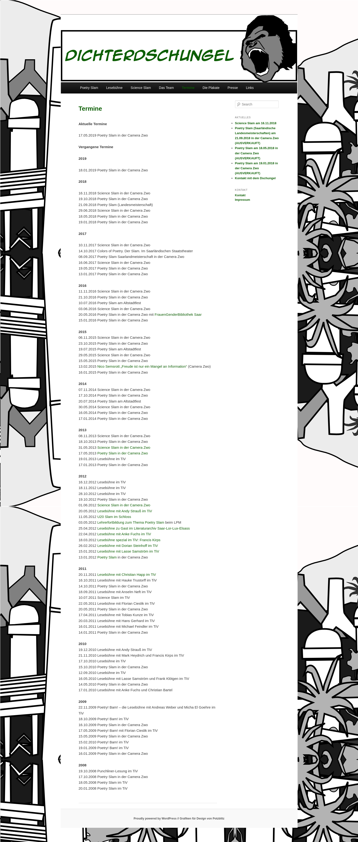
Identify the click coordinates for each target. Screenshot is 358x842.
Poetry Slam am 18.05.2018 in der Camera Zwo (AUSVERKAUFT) (256, 153)
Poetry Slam (89, 88)
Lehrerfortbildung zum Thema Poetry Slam (130, 522)
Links (250, 88)
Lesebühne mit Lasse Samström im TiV (128, 551)
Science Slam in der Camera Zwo (123, 447)
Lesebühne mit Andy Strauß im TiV (124, 511)
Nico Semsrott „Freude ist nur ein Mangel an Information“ (142, 366)
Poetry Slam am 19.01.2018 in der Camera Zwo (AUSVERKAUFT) (256, 168)
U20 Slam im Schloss (114, 517)
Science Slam (141, 88)
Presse (232, 88)
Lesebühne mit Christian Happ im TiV (126, 574)
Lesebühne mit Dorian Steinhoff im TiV (127, 546)
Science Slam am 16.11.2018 (255, 123)
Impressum (242, 199)
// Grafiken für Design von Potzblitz (200, 818)
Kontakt (240, 195)
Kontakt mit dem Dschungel (255, 178)
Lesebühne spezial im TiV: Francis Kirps (128, 540)
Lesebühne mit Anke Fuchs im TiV (124, 534)
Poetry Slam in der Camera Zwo (122, 453)
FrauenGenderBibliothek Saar (177, 314)
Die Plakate (211, 88)
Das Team (166, 88)
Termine (188, 88)
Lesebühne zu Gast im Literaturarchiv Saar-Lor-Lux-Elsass (143, 528)
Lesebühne (114, 88)
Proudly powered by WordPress (155, 818)
